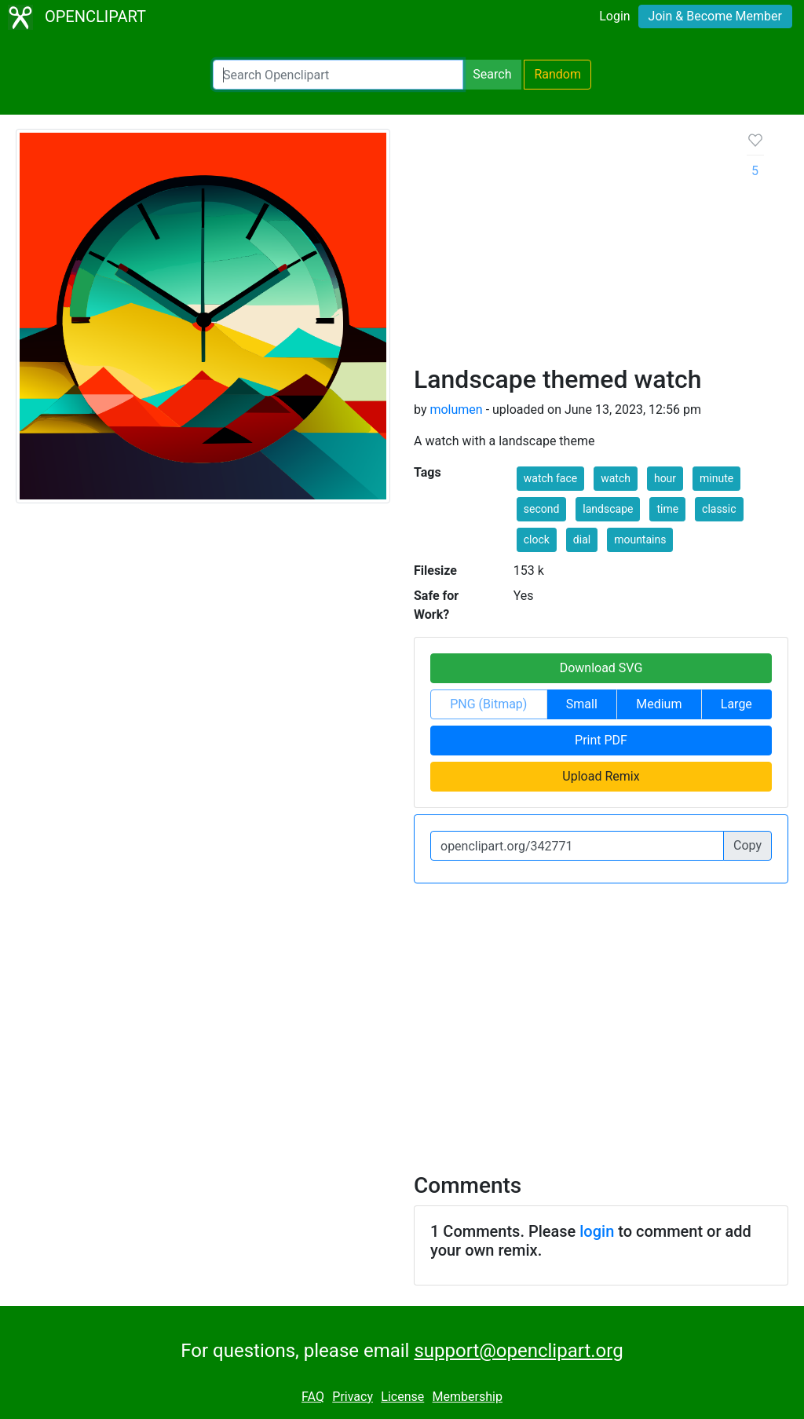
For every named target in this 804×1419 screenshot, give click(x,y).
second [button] (542, 509)
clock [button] (537, 539)
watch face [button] (550, 478)
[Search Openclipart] (338, 75)
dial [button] (581, 539)
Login (614, 16)
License (402, 1396)
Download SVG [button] (601, 667)
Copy (747, 845)
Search (492, 74)
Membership (467, 1396)
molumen (455, 409)
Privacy (352, 1396)
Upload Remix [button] (600, 776)
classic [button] (719, 509)
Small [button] (582, 704)
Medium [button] (659, 704)
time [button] (667, 509)
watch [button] (615, 478)
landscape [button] (608, 509)
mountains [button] (640, 539)
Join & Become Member (715, 16)
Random (557, 74)
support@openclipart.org (518, 1351)
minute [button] (716, 478)
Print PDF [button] (601, 740)
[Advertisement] (568, 247)
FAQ (313, 1396)
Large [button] (736, 704)
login (596, 1231)
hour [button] (665, 478)
